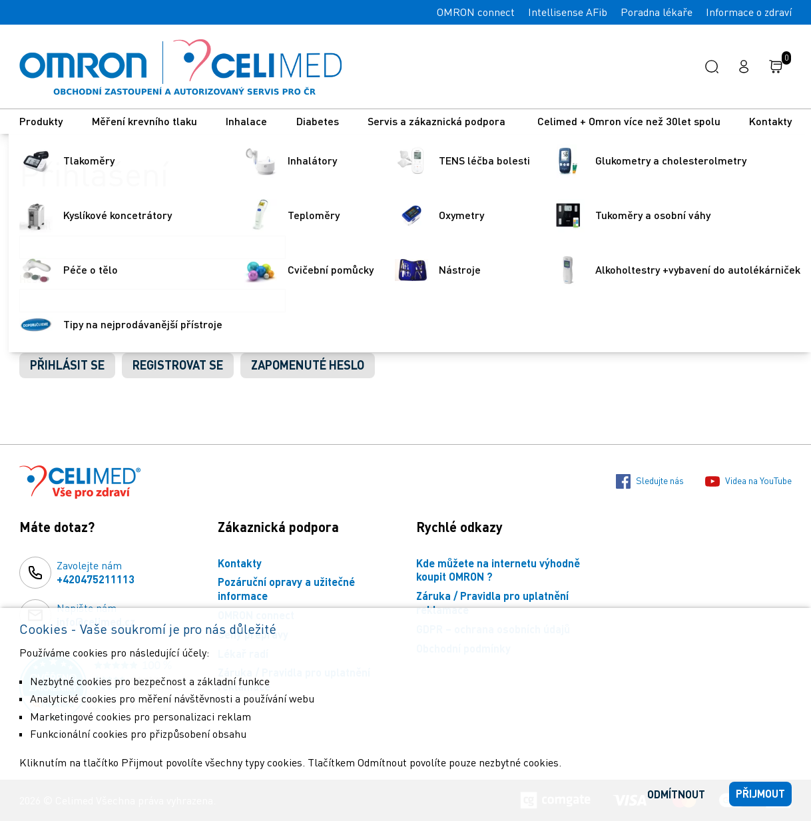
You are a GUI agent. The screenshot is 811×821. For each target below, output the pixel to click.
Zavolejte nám (96, 573)
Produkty (41, 121)
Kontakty (770, 121)
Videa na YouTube (748, 481)
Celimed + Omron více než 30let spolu (628, 121)
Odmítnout (676, 794)
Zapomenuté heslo (307, 365)
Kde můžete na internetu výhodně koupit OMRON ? (498, 570)
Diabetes (317, 121)
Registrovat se (178, 365)
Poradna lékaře (656, 12)
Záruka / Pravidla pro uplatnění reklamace (492, 602)
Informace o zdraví (749, 12)
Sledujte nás (650, 481)
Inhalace (246, 121)
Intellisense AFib (567, 12)
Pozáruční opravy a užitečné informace (286, 588)
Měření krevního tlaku (144, 121)
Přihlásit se (67, 365)
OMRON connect (476, 12)
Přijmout (760, 793)
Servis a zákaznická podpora (438, 121)
